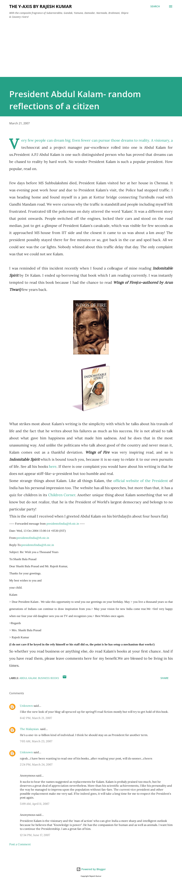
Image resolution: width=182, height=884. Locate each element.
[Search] (155, 6)
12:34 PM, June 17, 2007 (35, 835)
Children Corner (61, 495)
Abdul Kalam (28, 678)
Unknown (26, 705)
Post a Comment (20, 844)
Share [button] (164, 678)
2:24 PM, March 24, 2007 (36, 764)
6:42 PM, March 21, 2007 (36, 718)
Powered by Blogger (91, 869)
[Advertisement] (91, 52)
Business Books (48, 678)
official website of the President (141, 480)
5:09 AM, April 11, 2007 (34, 803)
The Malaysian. (29, 729)
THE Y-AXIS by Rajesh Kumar (40, 6)
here (53, 466)
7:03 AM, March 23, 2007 (36, 741)
